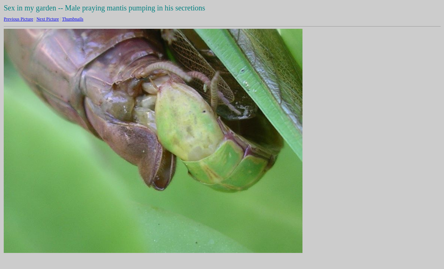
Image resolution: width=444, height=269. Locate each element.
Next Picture (47, 19)
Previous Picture (18, 19)
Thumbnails (72, 19)
